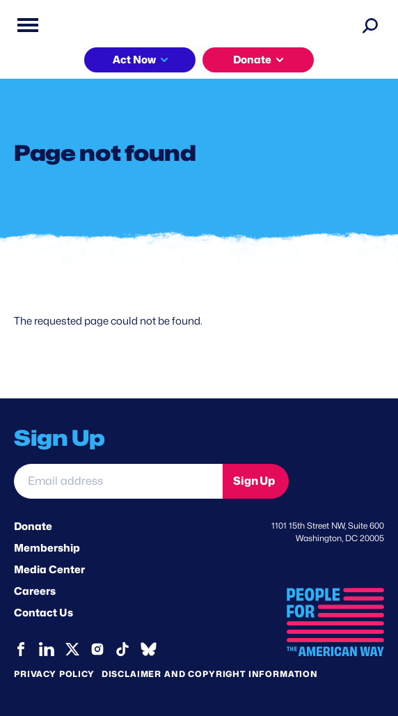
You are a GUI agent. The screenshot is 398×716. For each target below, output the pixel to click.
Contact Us (43, 613)
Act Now (134, 60)
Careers (35, 591)
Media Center (49, 569)
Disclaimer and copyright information (210, 674)
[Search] (370, 25)
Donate (252, 60)
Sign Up (254, 481)
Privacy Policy (54, 674)
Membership (47, 548)
